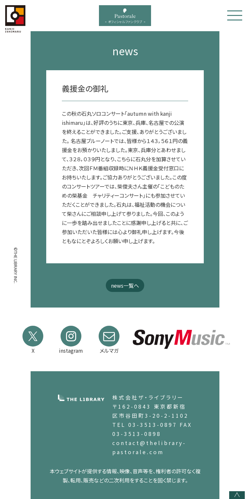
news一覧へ (125, 285)
